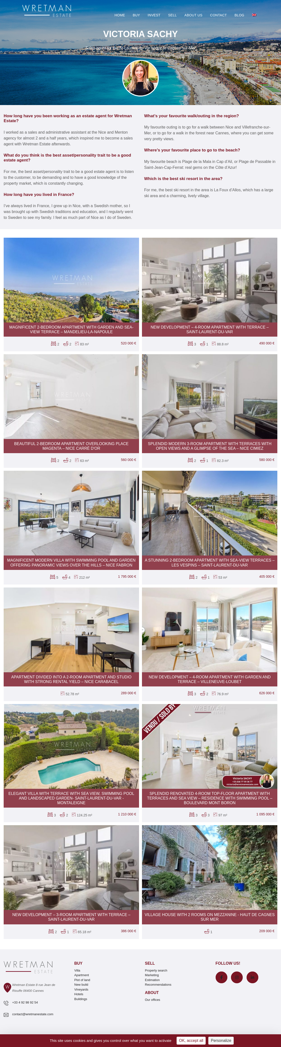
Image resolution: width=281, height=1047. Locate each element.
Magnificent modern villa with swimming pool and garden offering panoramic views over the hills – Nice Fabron (71, 562)
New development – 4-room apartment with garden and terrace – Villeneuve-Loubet (210, 679)
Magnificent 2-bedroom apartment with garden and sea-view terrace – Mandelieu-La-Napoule (71, 329)
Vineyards (81, 989)
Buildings (80, 999)
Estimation (152, 980)
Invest (154, 15)
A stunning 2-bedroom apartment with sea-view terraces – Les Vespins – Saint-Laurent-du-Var (209, 562)
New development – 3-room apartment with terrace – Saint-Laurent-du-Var (71, 917)
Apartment (81, 975)
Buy (136, 15)
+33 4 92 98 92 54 (25, 1002)
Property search (156, 970)
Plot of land (82, 980)
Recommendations (158, 984)
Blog (239, 15)
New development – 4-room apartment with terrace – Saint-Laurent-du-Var (210, 329)
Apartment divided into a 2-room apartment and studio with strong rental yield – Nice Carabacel (71, 679)
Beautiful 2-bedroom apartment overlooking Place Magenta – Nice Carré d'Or (71, 446)
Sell (172, 15)
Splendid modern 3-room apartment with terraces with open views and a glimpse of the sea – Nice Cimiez (209, 446)
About (152, 993)
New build (81, 984)
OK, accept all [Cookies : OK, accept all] (191, 1040)
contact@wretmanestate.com (32, 1014)
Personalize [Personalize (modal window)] (221, 1040)
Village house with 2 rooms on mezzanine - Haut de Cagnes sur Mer (210, 917)
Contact (218, 15)
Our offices (152, 1000)
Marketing (152, 975)
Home (120, 15)
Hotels (78, 994)
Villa (77, 970)
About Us (193, 15)
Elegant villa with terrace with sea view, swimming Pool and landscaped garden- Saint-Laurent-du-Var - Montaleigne (71, 798)
